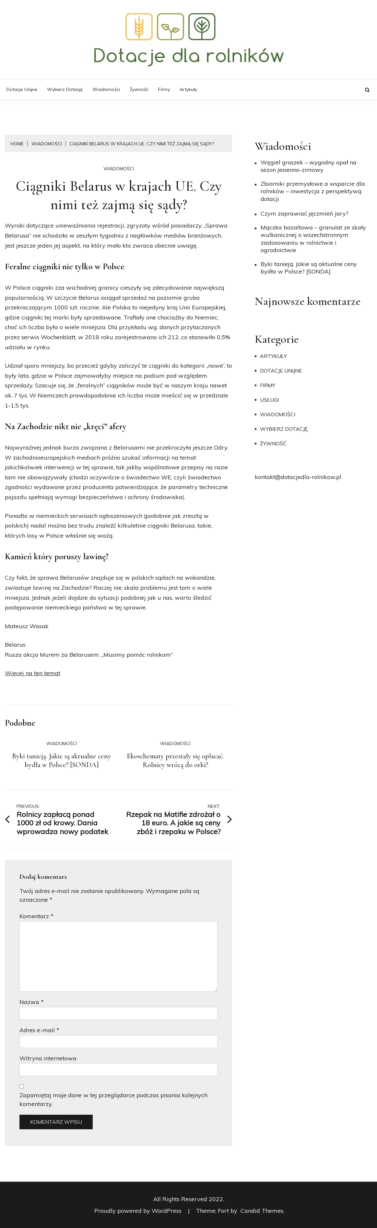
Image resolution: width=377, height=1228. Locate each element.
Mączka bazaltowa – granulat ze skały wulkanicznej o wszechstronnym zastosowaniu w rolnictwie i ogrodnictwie (313, 239)
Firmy (164, 89)
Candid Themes (262, 1210)
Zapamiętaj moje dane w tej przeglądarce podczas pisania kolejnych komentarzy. (113, 1099)
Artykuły (188, 89)
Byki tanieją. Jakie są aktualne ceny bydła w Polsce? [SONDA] (61, 760)
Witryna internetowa (48, 1058)
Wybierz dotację (65, 89)
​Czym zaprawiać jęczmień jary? (304, 213)
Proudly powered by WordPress (138, 1210)
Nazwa (31, 1002)
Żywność (139, 89)
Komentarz (36, 916)
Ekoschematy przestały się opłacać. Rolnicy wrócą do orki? (175, 760)
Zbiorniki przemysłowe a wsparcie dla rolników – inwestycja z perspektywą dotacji (313, 191)
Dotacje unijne (21, 89)
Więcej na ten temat (32, 673)
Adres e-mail (39, 1030)
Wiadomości (106, 89)
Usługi (269, 399)
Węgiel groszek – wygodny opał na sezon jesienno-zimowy (309, 166)
